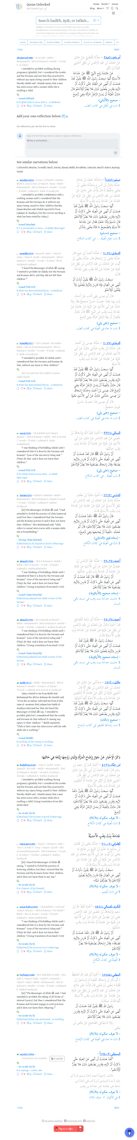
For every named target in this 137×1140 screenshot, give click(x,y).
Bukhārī (109, 42)
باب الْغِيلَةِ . (111, 476)
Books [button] (65, 7)
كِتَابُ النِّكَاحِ (91, 543)
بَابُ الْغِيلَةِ (112, 824)
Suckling (48, 741)
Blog (83, 7)
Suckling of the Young (30, 741)
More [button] (91, 7)
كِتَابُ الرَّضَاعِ (82, 1039)
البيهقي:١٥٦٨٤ (111, 975)
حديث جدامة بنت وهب (104, 599)
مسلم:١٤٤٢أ (112, 180)
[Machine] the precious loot (33, 947)
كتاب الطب (91, 106)
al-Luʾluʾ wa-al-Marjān (93, 42)
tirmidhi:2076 (26, 253)
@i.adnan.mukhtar (54, 1121)
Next (116, 49)
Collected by (23, 167)
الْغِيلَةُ (115, 960)
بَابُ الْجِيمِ (108, 892)
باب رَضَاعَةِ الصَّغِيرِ (107, 725)
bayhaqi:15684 (27, 975)
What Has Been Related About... (34, 290)
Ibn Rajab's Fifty (36, 42)
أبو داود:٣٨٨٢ (112, 58)
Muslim (119, 42)
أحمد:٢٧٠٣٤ (112, 561)
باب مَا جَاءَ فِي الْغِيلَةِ (106, 329)
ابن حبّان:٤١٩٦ (111, 765)
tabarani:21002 (27, 844)
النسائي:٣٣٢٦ (112, 433)
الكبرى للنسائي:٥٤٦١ (107, 907)
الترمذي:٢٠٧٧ (111, 343)
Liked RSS (90, 1121)
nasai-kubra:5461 (29, 907)
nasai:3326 (25, 433)
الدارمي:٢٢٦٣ (111, 495)
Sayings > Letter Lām (31, 1070)
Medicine (56, 102)
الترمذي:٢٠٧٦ (111, 253)
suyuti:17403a (27, 1054)
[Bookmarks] (104, 7)
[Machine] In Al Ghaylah (31, 543)
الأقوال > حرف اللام (101, 1098)
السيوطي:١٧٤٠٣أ (110, 1054)
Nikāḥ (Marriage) (56, 228)
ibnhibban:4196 (28, 765)
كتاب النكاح (84, 239)
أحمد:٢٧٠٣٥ (112, 620)
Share (49, 105)
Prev (20, 49)
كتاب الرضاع (85, 725)
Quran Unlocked (39, 4)
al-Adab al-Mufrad (71, 42)
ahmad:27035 (26, 619)
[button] (117, 7)
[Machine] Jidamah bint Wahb (33, 598)
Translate (57, 1058)
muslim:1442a (27, 180)
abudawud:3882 (25, 57)
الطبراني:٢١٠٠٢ (110, 844)
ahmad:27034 (26, 561)
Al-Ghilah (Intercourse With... (34, 474)
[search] (63, 20)
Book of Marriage (54, 543)
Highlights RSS (74, 1121)
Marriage (54, 947)
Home (57, 7)
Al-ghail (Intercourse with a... (33, 102)
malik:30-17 (26, 682)
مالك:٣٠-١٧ (112, 683)
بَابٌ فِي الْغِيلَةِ (110, 543)
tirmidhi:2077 (26, 343)
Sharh (39, 105)
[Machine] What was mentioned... (35, 1019)
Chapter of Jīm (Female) (32, 888)
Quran (76, 7)
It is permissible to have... (31, 228)
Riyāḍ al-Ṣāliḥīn (53, 42)
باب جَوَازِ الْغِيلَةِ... (107, 239)
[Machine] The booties (30, 816)
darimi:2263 (26, 495)
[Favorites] (100, 7)
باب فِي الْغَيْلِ (110, 106)
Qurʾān (23, 42)
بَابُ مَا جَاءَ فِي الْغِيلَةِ (106, 1039)
